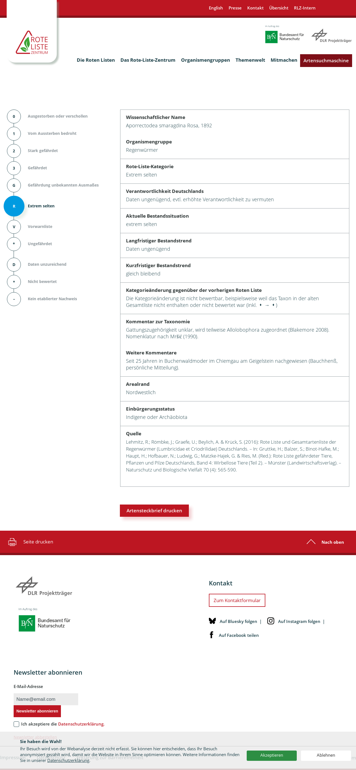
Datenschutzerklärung (68, 760)
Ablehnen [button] (326, 755)
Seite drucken (30, 541)
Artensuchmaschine (326, 60)
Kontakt (255, 8)
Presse (235, 8)
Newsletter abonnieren (37, 711)
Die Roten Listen (96, 60)
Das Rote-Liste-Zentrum (147, 60)
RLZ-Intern (305, 8)
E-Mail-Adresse (28, 686)
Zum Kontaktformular (237, 600)
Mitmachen (284, 60)
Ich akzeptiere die (63, 724)
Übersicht (278, 8)
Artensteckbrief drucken (154, 510)
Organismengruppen (205, 60)
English (216, 8)
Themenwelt (250, 60)
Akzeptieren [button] (271, 755)
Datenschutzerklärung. (81, 724)
